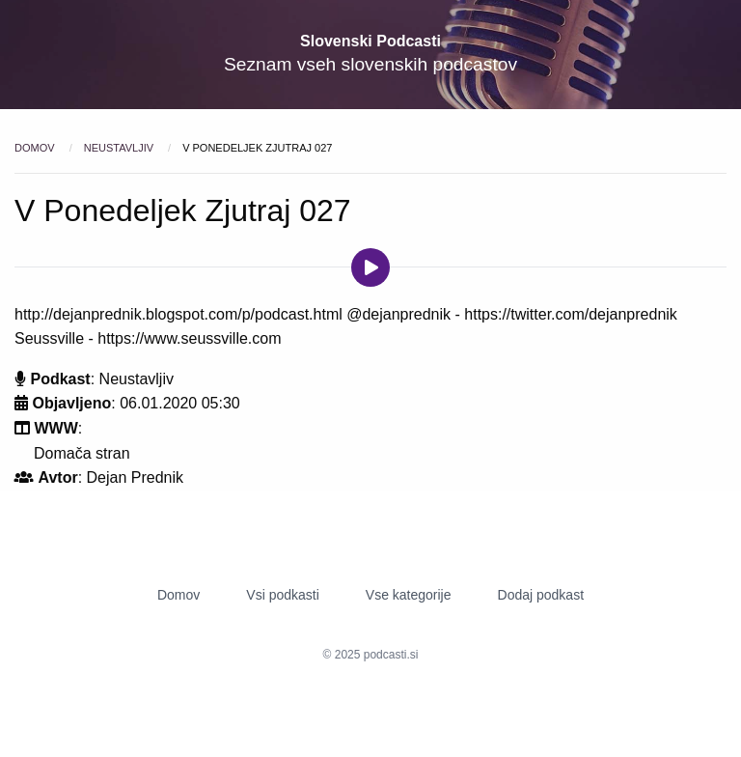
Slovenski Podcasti (370, 41)
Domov (36, 148)
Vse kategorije (409, 595)
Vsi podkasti (282, 595)
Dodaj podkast (541, 595)
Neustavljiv (120, 148)
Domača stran (82, 453)
